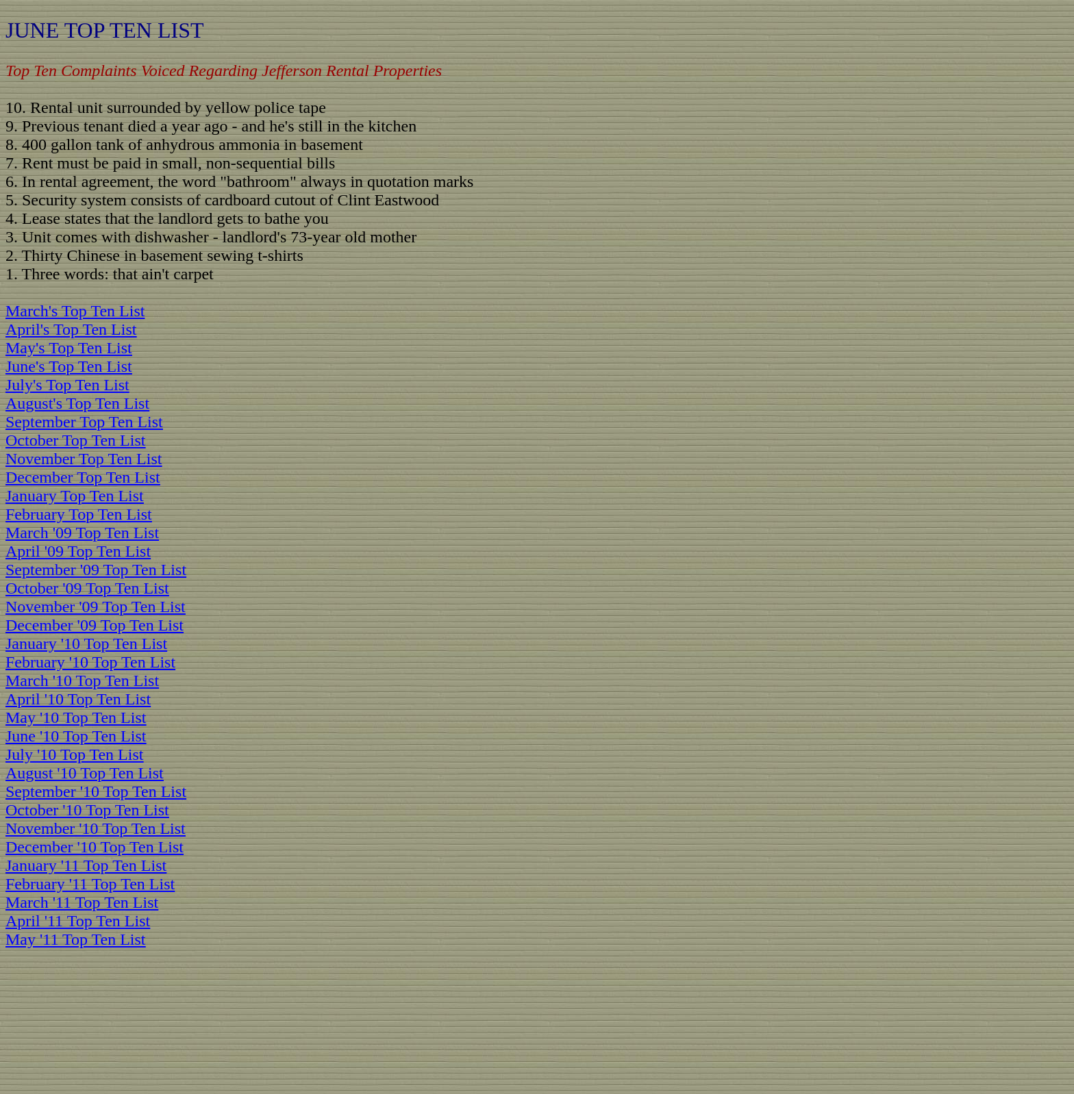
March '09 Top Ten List (82, 533)
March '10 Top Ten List (82, 680)
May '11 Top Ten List (75, 939)
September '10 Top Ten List (95, 791)
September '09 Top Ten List (95, 569)
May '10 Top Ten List (75, 717)
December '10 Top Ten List (94, 847)
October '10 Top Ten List (87, 810)
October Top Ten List (75, 440)
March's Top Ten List (75, 311)
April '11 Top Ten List (77, 921)
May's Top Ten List (68, 348)
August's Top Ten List (77, 403)
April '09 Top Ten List (78, 551)
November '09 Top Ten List (95, 606)
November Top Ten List (83, 459)
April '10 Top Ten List (78, 699)
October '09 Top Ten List (87, 588)
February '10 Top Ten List (90, 662)
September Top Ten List (84, 422)
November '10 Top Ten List (95, 828)
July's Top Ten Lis (65, 385)
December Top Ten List (82, 477)
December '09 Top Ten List (94, 625)
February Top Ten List (78, 514)
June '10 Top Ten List (75, 736)
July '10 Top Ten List (74, 754)
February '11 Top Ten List (90, 884)
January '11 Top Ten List (85, 865)
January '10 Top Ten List (86, 643)
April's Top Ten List (70, 329)
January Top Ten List (74, 496)
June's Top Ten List (68, 366)
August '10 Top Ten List (84, 773)
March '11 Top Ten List (81, 902)
